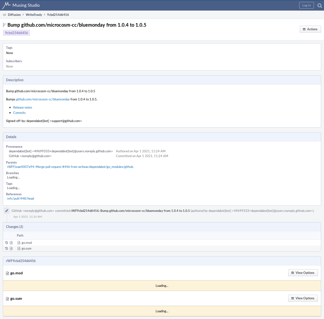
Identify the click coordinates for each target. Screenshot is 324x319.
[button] (306, 5)
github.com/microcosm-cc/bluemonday (43, 99)
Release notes (22, 107)
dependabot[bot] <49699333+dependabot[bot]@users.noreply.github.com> (61, 151)
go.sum (27, 248)
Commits (19, 112)
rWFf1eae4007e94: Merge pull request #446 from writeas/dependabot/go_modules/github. (70, 167)
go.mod (27, 242)
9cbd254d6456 (16, 33)
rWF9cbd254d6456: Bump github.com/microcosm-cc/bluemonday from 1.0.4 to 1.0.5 (130, 211)
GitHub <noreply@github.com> (30, 156)
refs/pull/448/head (20, 198)
